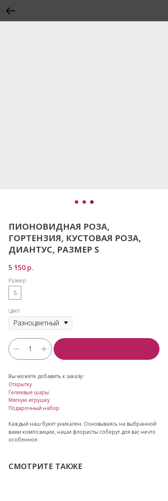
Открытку (20, 384)
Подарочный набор (34, 408)
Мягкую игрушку (29, 400)
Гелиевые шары (29, 392)
